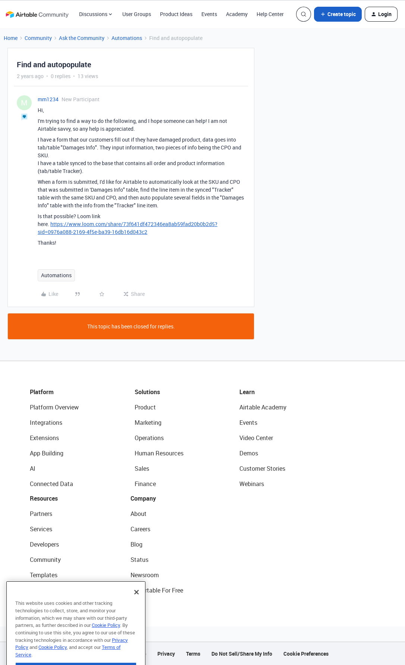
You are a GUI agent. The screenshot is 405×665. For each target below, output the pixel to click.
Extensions (44, 438)
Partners (41, 514)
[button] (338, 14)
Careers (140, 529)
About (139, 514)
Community (38, 37)
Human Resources (159, 453)
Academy (237, 14)
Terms (193, 653)
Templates (43, 575)
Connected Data (51, 484)
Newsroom (145, 575)
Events (209, 14)
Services (41, 529)
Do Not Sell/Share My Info (241, 653)
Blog (136, 544)
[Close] (136, 607)
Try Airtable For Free (157, 590)
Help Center (270, 14)
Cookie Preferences (306, 653)
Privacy (166, 653)
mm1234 (48, 99)
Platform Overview (54, 407)
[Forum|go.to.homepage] (37, 14)
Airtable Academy (262, 407)
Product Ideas (176, 14)
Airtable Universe (52, 590)
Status (139, 560)
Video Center (256, 438)
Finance (145, 484)
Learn (247, 392)
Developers (44, 544)
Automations (127, 37)
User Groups (136, 14)
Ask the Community (81, 37)
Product (145, 407)
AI (32, 468)
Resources (44, 498)
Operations (149, 438)
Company (143, 498)
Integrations (46, 422)
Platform (42, 392)
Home (11, 37)
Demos (248, 453)
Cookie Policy (106, 640)
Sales (142, 468)
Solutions (147, 392)
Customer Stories (262, 468)
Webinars (251, 484)
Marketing (148, 422)
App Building (46, 453)
